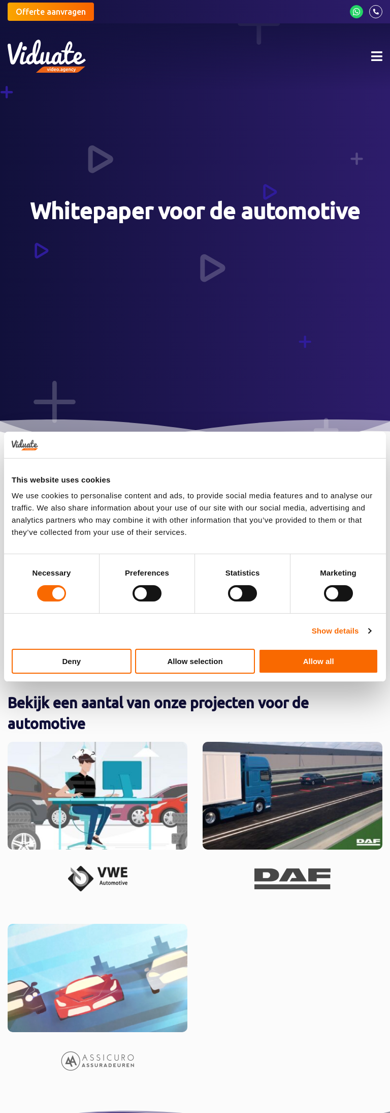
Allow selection (194, 661)
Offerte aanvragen (51, 11)
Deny (71, 661)
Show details (335, 630)
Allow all (318, 661)
